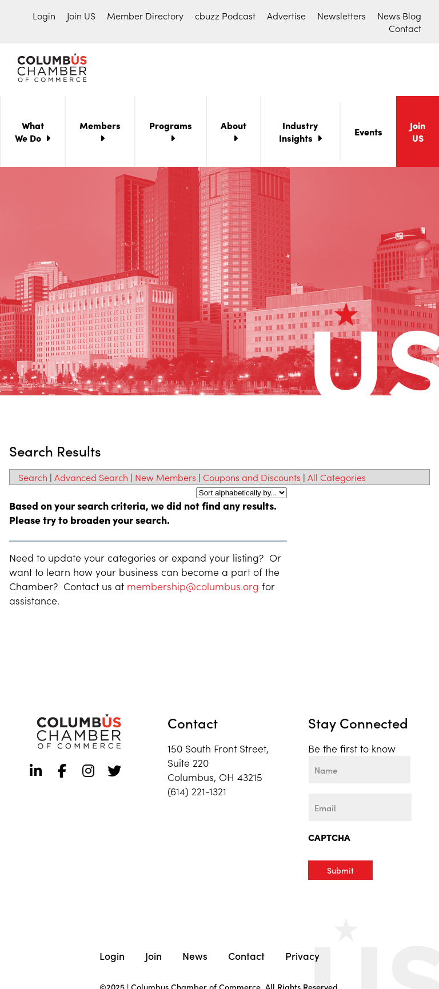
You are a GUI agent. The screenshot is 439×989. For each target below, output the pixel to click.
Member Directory (145, 15)
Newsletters (341, 15)
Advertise (286, 15)
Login (44, 15)
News (194, 957)
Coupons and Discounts (252, 479)
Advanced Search (91, 479)
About (233, 127)
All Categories (337, 479)
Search (32, 479)
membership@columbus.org (193, 588)
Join (153, 957)
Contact (405, 28)
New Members (165, 479)
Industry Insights (298, 133)
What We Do (29, 133)
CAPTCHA (329, 839)
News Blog (399, 15)
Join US (81, 15)
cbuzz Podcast (225, 15)
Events (368, 133)
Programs (170, 127)
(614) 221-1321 (196, 793)
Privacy (302, 957)
